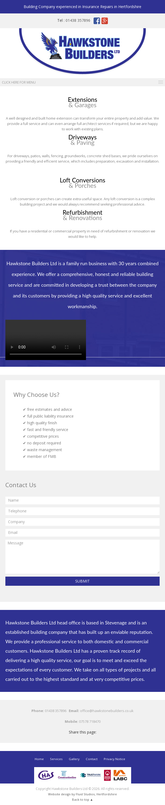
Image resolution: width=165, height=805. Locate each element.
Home (39, 759)
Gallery (74, 759)
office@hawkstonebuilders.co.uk (107, 710)
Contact (92, 759)
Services (56, 759)
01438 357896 (78, 20)
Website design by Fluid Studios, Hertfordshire (82, 794)
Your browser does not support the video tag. (45, 340)
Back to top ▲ (82, 799)
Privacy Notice (114, 759)
